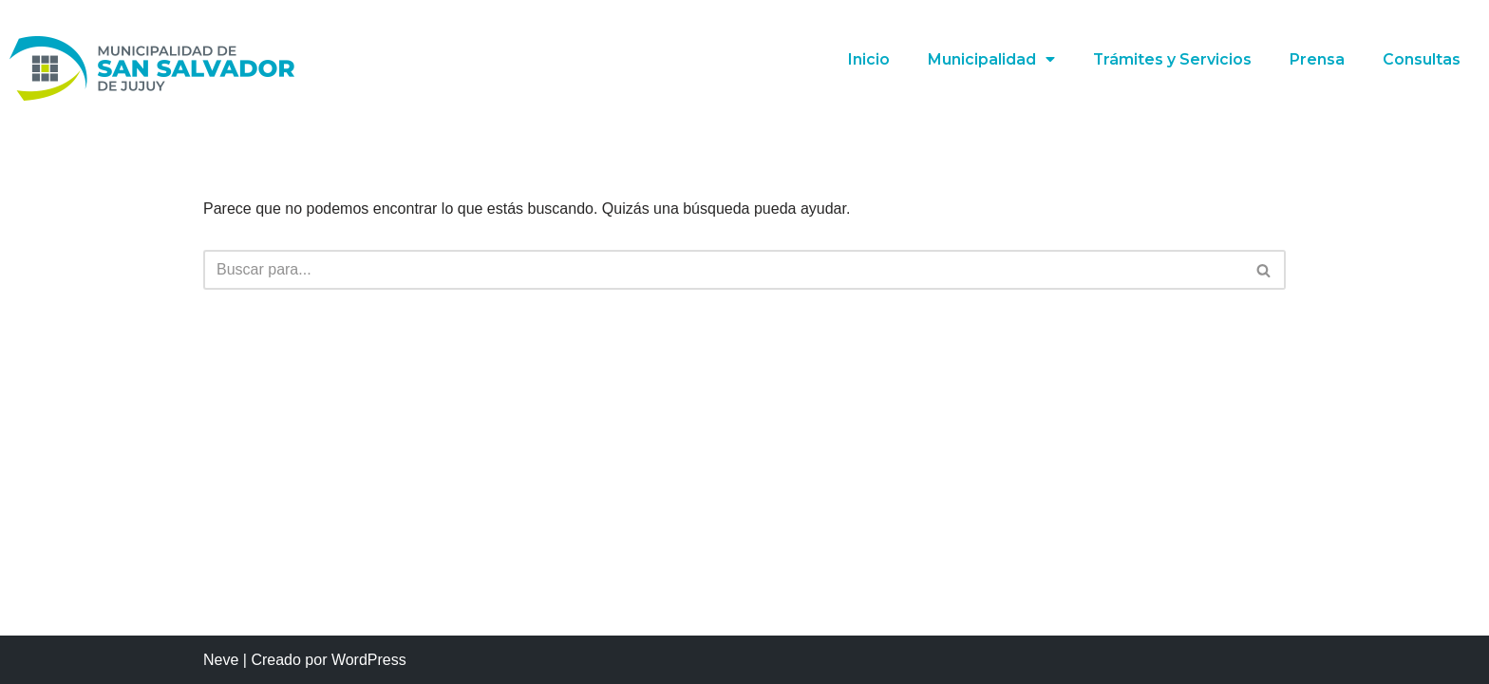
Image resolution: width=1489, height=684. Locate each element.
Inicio (868, 59)
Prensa (1317, 59)
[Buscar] (723, 270)
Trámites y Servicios (1172, 59)
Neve (220, 660)
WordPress (368, 660)
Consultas (1422, 59)
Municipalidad (990, 60)
